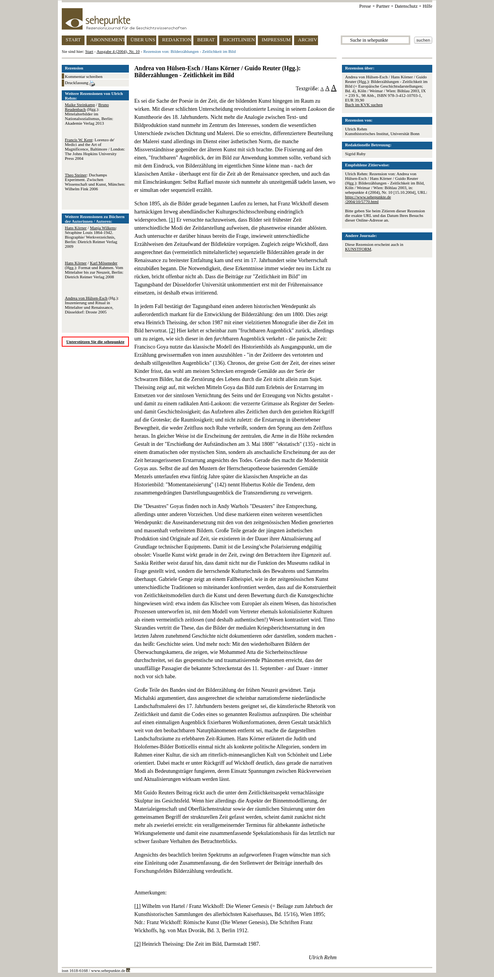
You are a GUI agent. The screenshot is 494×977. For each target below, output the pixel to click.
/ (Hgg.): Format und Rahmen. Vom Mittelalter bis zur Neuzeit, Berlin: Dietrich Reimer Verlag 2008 (94, 270)
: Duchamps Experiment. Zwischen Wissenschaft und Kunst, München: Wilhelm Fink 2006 (95, 182)
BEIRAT (206, 39)
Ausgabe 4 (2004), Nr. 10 (118, 51)
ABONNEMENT (107, 39)
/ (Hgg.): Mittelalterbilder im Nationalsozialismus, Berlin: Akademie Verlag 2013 (89, 113)
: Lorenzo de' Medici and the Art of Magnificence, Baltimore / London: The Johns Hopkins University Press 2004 (95, 149)
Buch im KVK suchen (363, 104)
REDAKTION (176, 39)
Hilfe (427, 6)
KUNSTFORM (358, 249)
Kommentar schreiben (83, 76)
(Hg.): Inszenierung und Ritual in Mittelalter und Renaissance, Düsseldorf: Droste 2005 (92, 305)
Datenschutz (406, 6)
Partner (383, 6)
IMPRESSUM (276, 39)
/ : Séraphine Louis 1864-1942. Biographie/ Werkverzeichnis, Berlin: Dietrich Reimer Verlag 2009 (91, 237)
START (73, 39)
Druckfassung (80, 83)
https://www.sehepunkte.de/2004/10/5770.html (368, 199)
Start (89, 51)
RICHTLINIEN (239, 39)
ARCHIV (307, 39)
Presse (365, 6)
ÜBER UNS (142, 39)
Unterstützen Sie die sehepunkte (95, 341)
